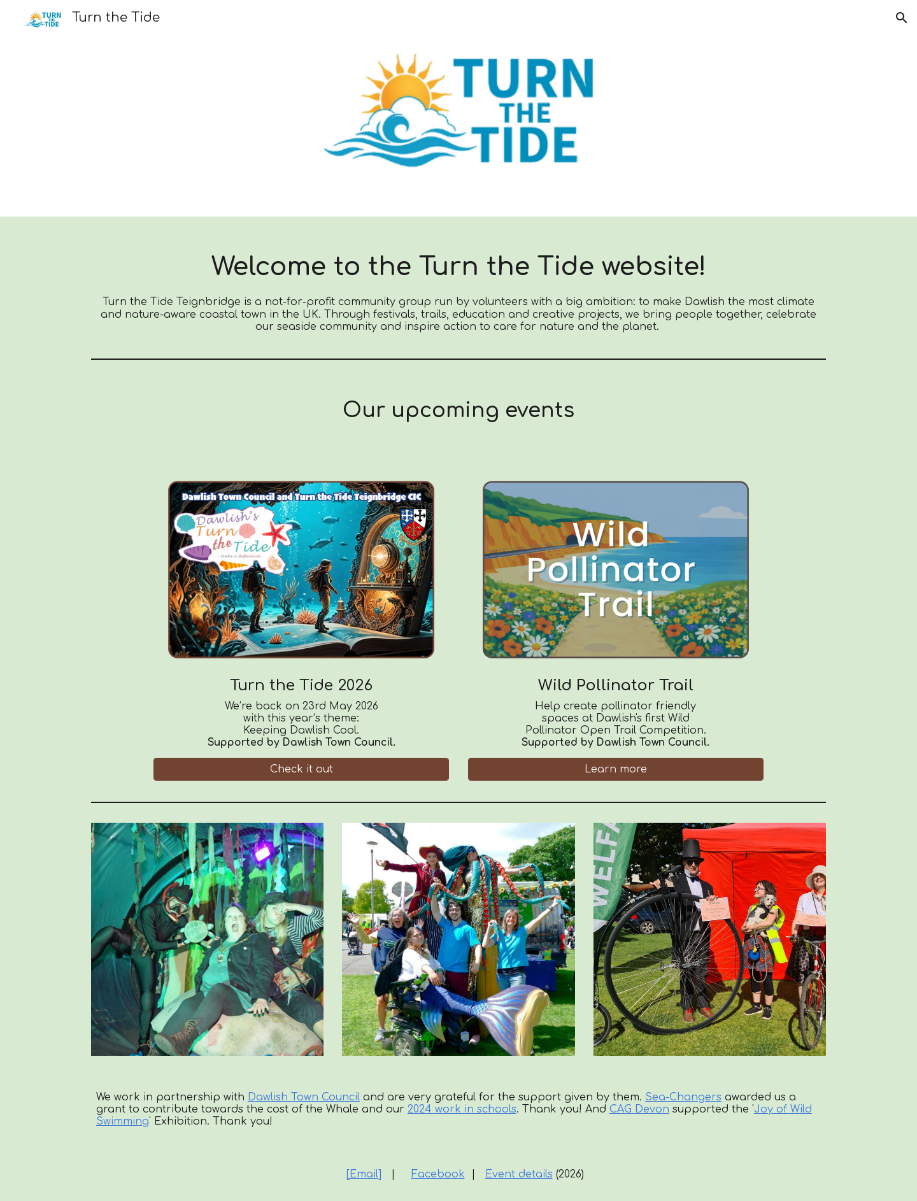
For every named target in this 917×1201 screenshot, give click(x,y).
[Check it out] (301, 769)
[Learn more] (616, 769)
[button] (901, 18)
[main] (458, 285)
